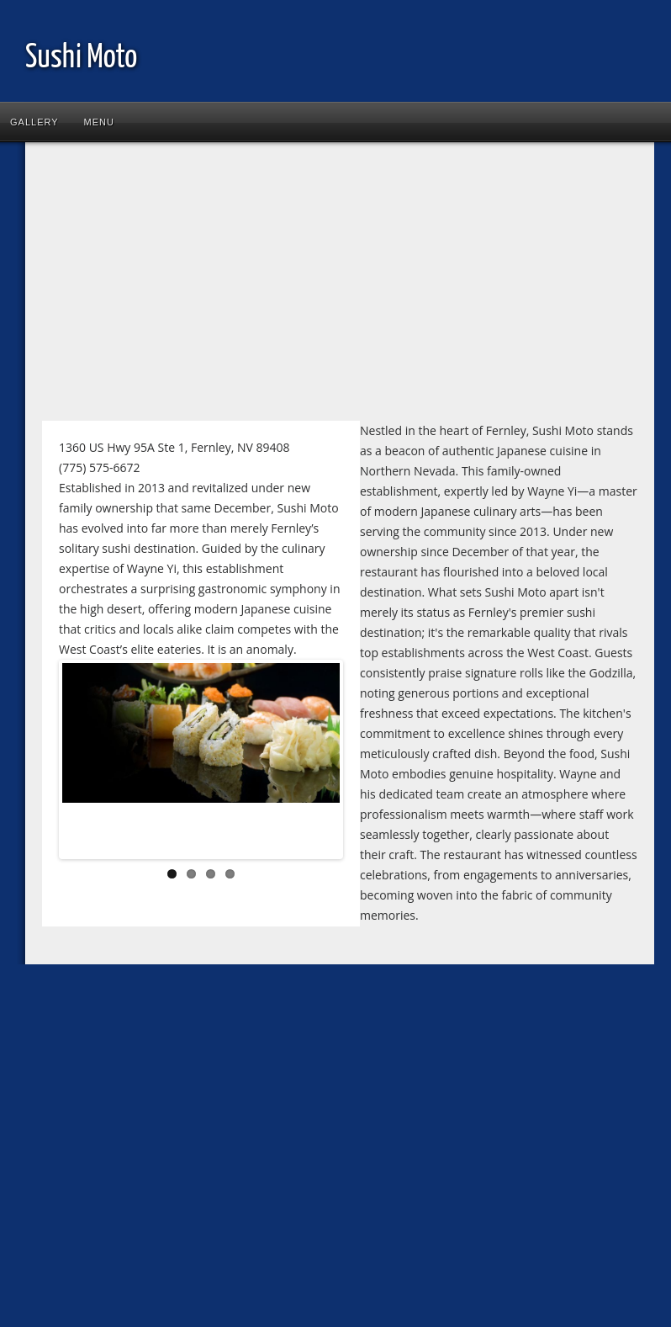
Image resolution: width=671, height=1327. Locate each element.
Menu (99, 122)
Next (314, 763)
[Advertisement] (279, 285)
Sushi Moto (81, 58)
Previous (87, 763)
